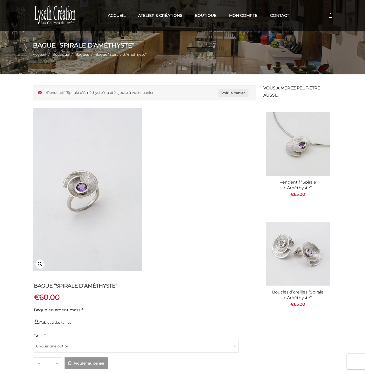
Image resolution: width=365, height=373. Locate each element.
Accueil (39, 54)
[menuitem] (116, 15)
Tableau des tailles (168, 149)
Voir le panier (233, 93)
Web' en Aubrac (190, 362)
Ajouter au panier (204, 191)
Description (50, 285)
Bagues (82, 54)
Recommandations (195, 285)
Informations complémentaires (118, 285)
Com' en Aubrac (217, 362)
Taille (156, 163)
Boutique (60, 54)
